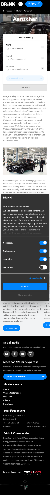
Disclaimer (8, 397)
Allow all (25, 286)
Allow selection (25, 295)
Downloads (8, 404)
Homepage (7, 11)
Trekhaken (18, 11)
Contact (6, 389)
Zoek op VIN (25, 87)
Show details (35, 278)
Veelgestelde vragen (12, 393)
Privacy (6, 400)
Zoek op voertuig (25, 38)
